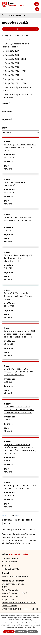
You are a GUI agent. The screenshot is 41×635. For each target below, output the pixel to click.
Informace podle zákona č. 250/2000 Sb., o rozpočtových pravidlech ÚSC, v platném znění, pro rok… (20, 449)
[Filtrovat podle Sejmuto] (20, 124)
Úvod (4, 15)
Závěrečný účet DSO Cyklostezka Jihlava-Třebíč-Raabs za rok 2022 (20, 147)
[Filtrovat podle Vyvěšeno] (20, 116)
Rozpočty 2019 (12, 63)
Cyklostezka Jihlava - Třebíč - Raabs (20, 608)
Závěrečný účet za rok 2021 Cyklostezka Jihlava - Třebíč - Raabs (18, 296)
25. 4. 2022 (9, 306)
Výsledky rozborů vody (13, 584)
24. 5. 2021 (9, 495)
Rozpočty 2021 (12, 75)
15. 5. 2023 (9, 157)
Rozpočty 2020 (12, 67)
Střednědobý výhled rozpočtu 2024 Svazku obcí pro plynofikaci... (18, 258)
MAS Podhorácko (10, 596)
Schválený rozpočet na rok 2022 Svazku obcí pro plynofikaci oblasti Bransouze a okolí (19, 334)
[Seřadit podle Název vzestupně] (9, 102)
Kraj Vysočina (8, 599)
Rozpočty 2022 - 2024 (16, 83)
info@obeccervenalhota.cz (15, 576)
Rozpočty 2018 (12, 55)
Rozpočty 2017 (12, 51)
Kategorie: (7, 35)
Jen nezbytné (21, 632)
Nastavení (32, 632)
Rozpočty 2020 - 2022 (15, 71)
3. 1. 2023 (8, 230)
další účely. (28, 620)
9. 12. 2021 (8, 381)
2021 (17, 35)
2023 (7, 39)
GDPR (4, 587)
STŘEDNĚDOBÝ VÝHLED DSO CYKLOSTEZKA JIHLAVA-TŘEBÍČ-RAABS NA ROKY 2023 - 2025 (19, 409)
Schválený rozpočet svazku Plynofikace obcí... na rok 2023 (18, 220)
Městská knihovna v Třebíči (15, 593)
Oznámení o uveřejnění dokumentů (15, 184)
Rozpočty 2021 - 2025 (15, 79)
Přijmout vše (9, 632)
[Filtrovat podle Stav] (20, 132)
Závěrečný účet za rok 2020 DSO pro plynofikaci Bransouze (20, 487)
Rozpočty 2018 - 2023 (15, 59)
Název (5, 103)
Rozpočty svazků (10, 590)
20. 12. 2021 (9, 344)
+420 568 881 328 (10, 569)
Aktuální (8, 168)
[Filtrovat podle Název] (20, 107)
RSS (27, 29)
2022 (26, 35)
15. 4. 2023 (9, 192)
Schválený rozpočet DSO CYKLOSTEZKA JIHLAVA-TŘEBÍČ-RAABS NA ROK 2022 (19, 372)
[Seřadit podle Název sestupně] (9, 103)
